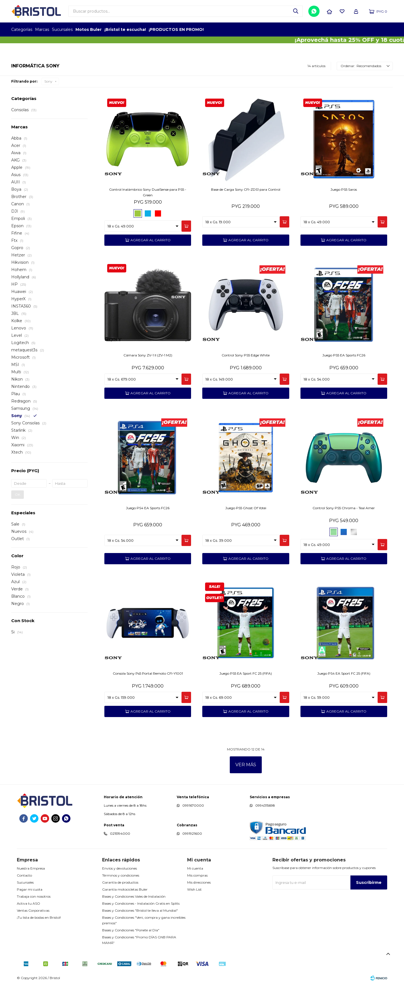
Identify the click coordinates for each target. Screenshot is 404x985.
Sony (48, 81)
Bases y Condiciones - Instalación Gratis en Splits (141, 903)
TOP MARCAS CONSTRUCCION (360, 29)
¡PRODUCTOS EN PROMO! (176, 29)
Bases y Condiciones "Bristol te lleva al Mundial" (140, 910)
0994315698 (265, 805)
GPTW (388, 29)
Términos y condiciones (120, 875)
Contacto (24, 875)
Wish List (194, 889)
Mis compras (197, 875)
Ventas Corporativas (33, 910)
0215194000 (120, 833)
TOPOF (329, 29)
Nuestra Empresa (31, 868)
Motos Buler (88, 29)
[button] (296, 11)
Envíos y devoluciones (119, 868)
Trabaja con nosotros (33, 896)
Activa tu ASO (28, 903)
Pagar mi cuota (29, 889)
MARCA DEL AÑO (375, 29)
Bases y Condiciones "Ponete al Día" (130, 930)
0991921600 (192, 833)
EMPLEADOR (344, 29)
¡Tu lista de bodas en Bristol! (39, 917)
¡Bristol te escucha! (125, 29)
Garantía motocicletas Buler (125, 889)
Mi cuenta (195, 868)
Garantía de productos (120, 882)
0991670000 (193, 805)
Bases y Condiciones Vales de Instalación (134, 896)
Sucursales (62, 29)
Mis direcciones (199, 882)
